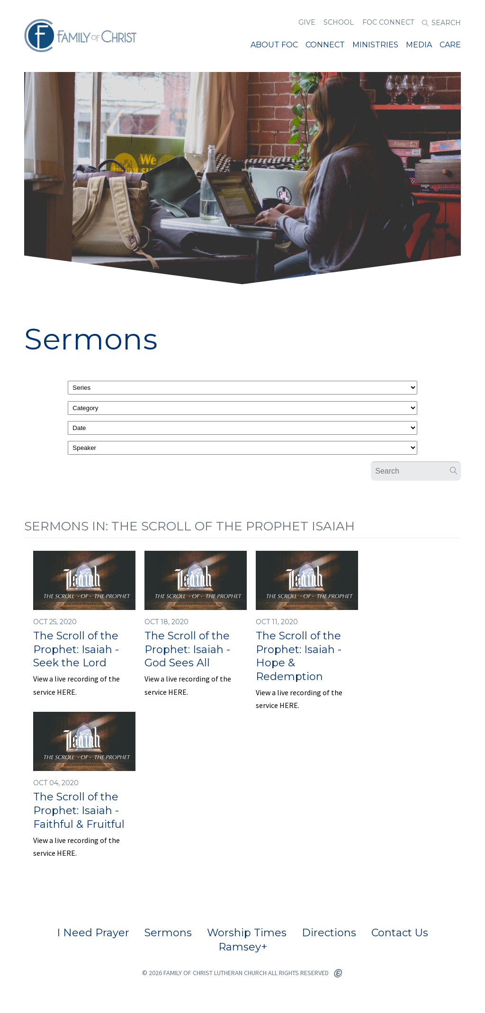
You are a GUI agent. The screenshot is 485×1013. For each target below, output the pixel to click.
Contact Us (399, 933)
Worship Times (247, 933)
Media (419, 45)
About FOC (274, 45)
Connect (325, 45)
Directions (329, 933)
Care (450, 45)
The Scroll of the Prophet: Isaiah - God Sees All (187, 649)
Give (306, 22)
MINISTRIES (375, 45)
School (338, 22)
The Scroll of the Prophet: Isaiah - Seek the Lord (76, 649)
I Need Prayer (93, 933)
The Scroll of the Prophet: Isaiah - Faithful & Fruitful (79, 810)
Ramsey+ (242, 947)
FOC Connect (388, 22)
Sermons (168, 933)
